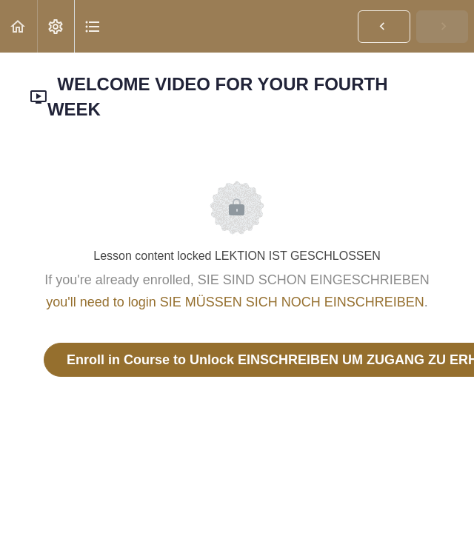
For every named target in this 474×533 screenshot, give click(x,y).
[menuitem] (55, 26)
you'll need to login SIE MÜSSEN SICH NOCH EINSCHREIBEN (235, 302)
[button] (18, 26)
